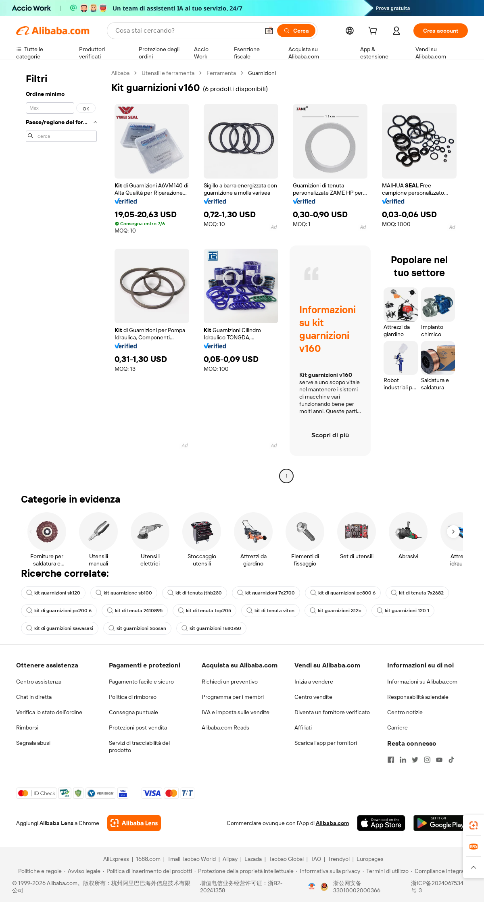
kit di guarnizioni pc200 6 (59, 610)
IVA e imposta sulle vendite (235, 712)
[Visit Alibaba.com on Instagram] (427, 759)
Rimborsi (27, 727)
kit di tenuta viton (270, 610)
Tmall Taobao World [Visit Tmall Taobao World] (191, 859)
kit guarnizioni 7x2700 (266, 593)
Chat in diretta (34, 697)
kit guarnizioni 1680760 (211, 628)
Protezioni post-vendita (138, 727)
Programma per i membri (233, 697)
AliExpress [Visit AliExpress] (116, 859)
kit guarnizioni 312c (335, 610)
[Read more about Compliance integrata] (440, 871)
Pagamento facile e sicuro (141, 681)
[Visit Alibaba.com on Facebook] (390, 759)
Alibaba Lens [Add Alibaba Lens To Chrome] (56, 823)
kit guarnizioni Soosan (137, 628)
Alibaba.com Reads (225, 727)
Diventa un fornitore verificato (332, 712)
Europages (370, 859)
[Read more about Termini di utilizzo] (386, 871)
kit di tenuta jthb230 (194, 593)
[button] (269, 30)
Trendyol (339, 859)
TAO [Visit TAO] (316, 859)
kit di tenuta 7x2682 (417, 593)
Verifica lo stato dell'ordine (49, 712)
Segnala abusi (33, 743)
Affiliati (303, 727)
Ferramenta (221, 73)
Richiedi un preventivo (230, 681)
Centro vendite (313, 697)
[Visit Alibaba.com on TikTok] (451, 759)
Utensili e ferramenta (168, 73)
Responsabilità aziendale (418, 697)
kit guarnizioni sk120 (53, 593)
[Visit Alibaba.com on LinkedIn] (403, 759)
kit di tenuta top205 (204, 610)
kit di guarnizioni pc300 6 (343, 593)
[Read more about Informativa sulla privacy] (328, 871)
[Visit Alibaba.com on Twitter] (415, 759)
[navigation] (61, 275)
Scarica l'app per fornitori (325, 743)
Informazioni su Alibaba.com (422, 681)
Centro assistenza (38, 681)
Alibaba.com (332, 823)
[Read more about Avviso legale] (82, 871)
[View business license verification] (311, 887)
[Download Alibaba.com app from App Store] (381, 823)
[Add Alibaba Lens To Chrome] (134, 823)
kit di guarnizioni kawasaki (59, 628)
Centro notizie (405, 712)
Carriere (397, 727)
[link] (473, 825)
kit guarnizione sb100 (124, 593)
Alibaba (120, 73)
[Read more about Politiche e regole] (39, 871)
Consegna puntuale (133, 712)
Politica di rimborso (132, 697)
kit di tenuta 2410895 (135, 610)
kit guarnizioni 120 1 (403, 610)
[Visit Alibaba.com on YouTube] (439, 759)
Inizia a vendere (313, 681)
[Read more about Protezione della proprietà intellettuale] (244, 871)
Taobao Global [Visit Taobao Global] (286, 859)
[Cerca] (296, 30)
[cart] (374, 32)
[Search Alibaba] (186, 30)
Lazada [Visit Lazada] (253, 859)
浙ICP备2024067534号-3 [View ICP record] (437, 887)
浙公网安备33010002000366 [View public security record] (356, 887)
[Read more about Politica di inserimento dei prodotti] (147, 871)
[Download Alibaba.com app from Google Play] (440, 823)
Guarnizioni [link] (262, 73)
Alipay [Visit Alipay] (230, 859)
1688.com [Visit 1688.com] (148, 859)
